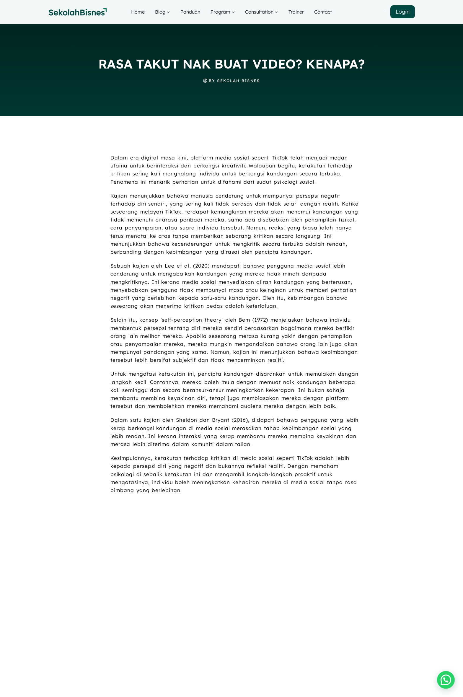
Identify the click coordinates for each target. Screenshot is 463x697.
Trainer (296, 12)
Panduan (190, 12)
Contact (323, 12)
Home (138, 12)
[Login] (384, 12)
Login (403, 11)
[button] (446, 680)
